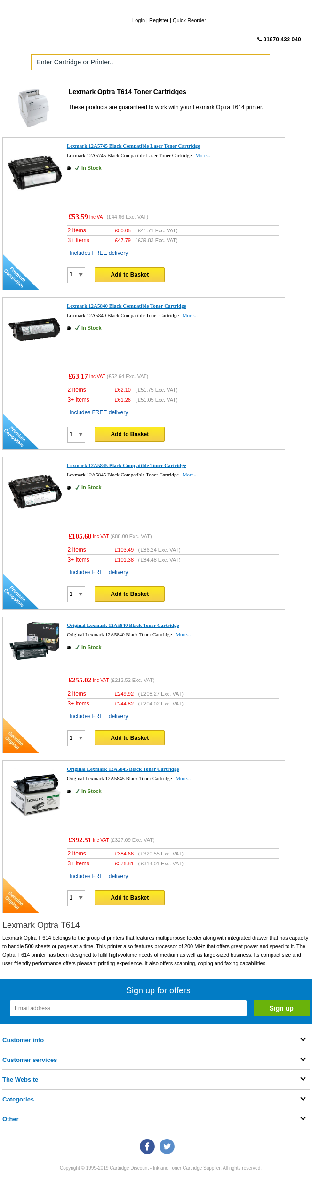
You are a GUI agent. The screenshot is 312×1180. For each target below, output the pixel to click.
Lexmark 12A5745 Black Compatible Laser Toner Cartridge (133, 146)
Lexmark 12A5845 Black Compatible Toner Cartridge (126, 465)
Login (138, 20)
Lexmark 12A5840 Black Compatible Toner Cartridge (126, 306)
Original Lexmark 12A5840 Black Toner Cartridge (123, 625)
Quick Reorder (189, 20)
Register (158, 20)
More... (202, 155)
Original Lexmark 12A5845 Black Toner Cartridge (123, 769)
